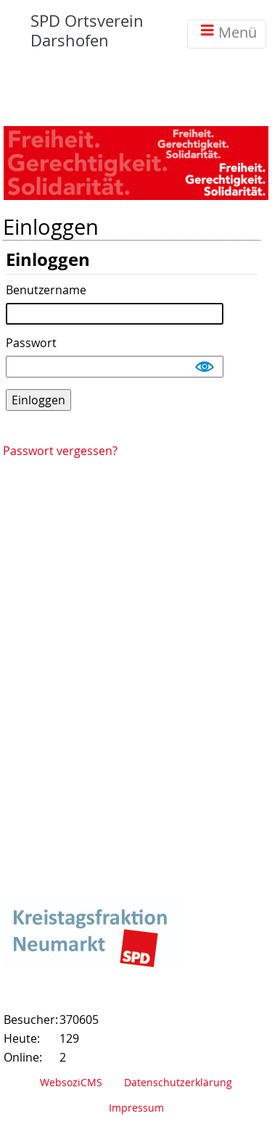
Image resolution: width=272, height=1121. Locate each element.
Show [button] (205, 367)
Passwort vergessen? (60, 451)
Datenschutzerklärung (178, 1082)
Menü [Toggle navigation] (227, 33)
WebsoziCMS (71, 1082)
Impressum (136, 1107)
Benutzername (46, 290)
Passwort (31, 343)
